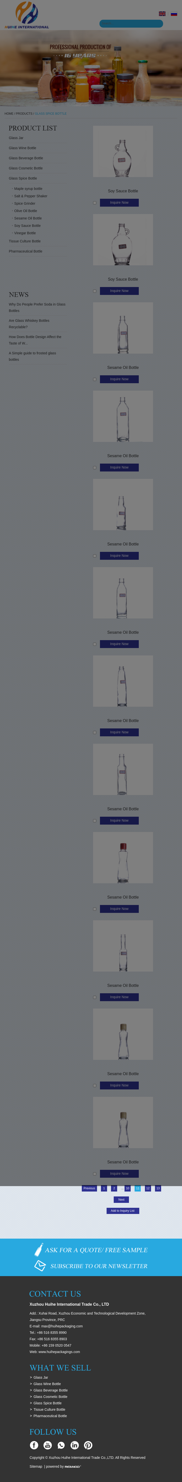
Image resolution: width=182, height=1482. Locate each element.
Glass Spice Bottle (47, 1403)
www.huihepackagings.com (59, 1352)
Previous (89, 1188)
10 (127, 1188)
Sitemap (35, 1466)
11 (137, 1188)
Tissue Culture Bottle (49, 1409)
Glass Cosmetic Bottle (50, 1397)
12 (148, 1188)
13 (158, 1188)
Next (121, 1199)
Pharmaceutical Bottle (50, 1416)
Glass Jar (40, 1377)
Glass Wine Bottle (47, 1384)
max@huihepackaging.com (62, 1326)
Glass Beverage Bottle (50, 1390)
